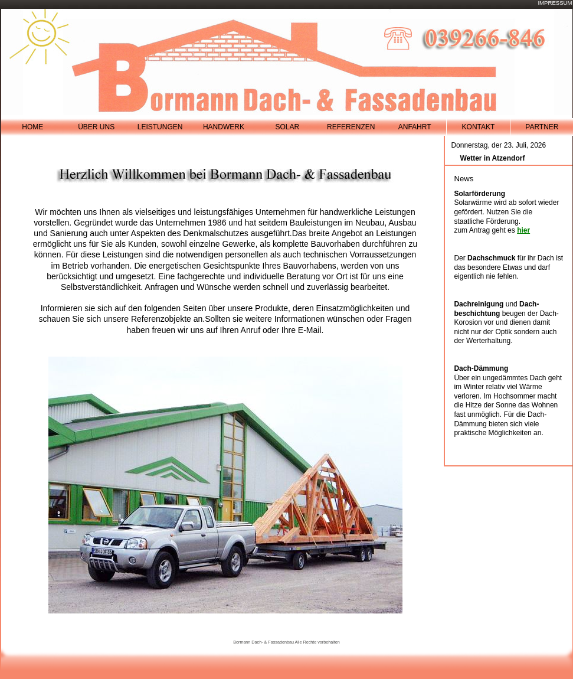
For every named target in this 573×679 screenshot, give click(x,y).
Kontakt (478, 127)
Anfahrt (414, 127)
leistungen (160, 127)
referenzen (351, 127)
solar (287, 127)
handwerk (223, 127)
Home (32, 127)
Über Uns (96, 127)
